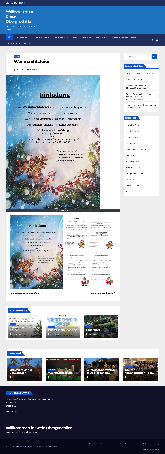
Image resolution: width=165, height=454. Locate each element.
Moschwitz (131, 161)
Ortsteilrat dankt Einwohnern (139, 73)
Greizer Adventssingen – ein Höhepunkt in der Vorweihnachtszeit (138, 96)
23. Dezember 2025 (20, 377)
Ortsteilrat (22, 37)
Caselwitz (130, 131)
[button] (153, 40)
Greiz (128, 155)
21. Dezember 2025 (58, 377)
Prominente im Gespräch (24, 293)
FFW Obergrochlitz (134, 149)
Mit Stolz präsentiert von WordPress (19, 446)
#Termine (34, 70)
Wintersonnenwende (62, 330)
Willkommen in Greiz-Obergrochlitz (39, 427)
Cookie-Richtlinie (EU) (19, 43)
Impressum (101, 37)
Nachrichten (42, 37)
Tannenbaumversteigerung (24, 328)
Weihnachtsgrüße (134, 79)
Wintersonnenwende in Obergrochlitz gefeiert (101, 372)
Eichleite (130, 137)
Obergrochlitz (132, 174)
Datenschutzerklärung (124, 37)
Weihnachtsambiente (103, 293)
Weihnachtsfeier (32, 61)
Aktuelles (130, 125)
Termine (17, 56)
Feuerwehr (61, 37)
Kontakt (86, 37)
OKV (75, 37)
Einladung (93, 330)
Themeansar (53, 446)
